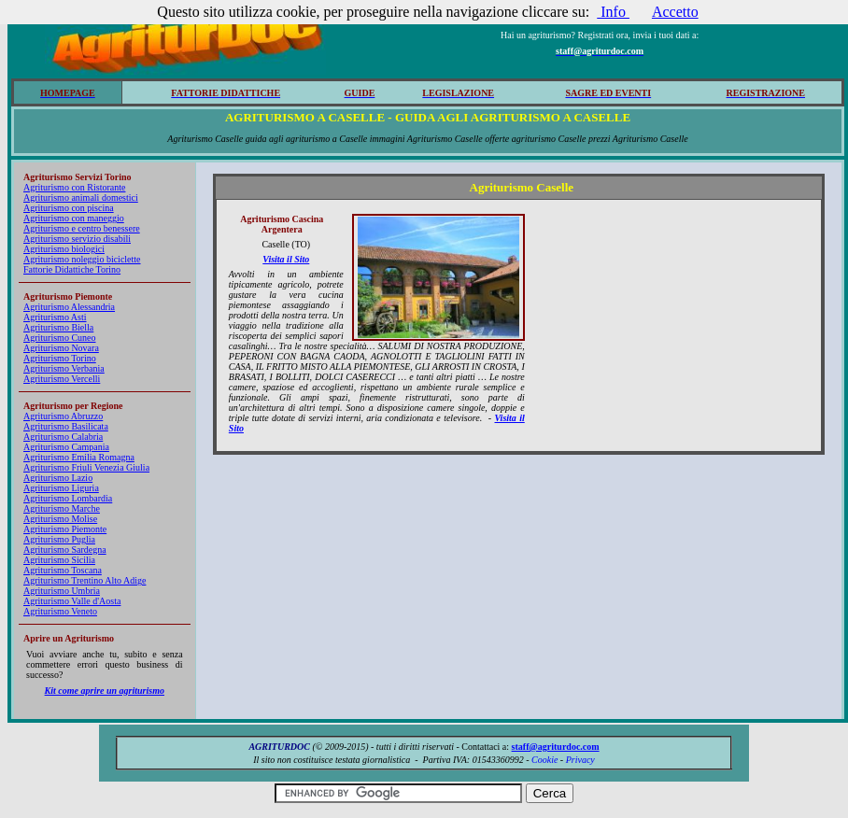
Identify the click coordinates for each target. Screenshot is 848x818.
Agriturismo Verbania (64, 368)
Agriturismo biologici (64, 249)
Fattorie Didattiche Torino (71, 269)
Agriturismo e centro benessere (81, 228)
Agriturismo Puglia (59, 539)
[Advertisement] (677, 330)
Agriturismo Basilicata (65, 426)
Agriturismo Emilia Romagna (78, 457)
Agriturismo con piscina (68, 208)
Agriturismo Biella (58, 327)
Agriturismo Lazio (57, 477)
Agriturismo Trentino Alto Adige (84, 580)
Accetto (675, 12)
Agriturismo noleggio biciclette (82, 259)
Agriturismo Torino (59, 358)
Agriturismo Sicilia (59, 560)
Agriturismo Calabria (63, 436)
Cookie (544, 760)
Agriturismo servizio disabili (77, 238)
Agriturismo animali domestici (80, 197)
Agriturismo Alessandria (69, 307)
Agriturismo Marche (61, 508)
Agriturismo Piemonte (64, 529)
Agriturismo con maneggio (73, 218)
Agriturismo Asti (55, 317)
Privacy (580, 760)
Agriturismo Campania (66, 447)
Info (613, 12)
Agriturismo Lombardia (67, 498)
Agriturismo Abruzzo (63, 416)
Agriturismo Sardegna (64, 549)
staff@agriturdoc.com (556, 746)
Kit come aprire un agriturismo (104, 690)
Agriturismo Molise (60, 519)
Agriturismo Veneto (60, 611)
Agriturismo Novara (61, 348)
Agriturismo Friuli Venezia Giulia (86, 467)
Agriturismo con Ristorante (74, 187)
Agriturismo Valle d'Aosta (71, 601)
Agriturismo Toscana (62, 570)
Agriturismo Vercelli (61, 379)
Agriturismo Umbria (61, 590)
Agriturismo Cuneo (59, 337)
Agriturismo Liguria (61, 488)
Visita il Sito (285, 259)
